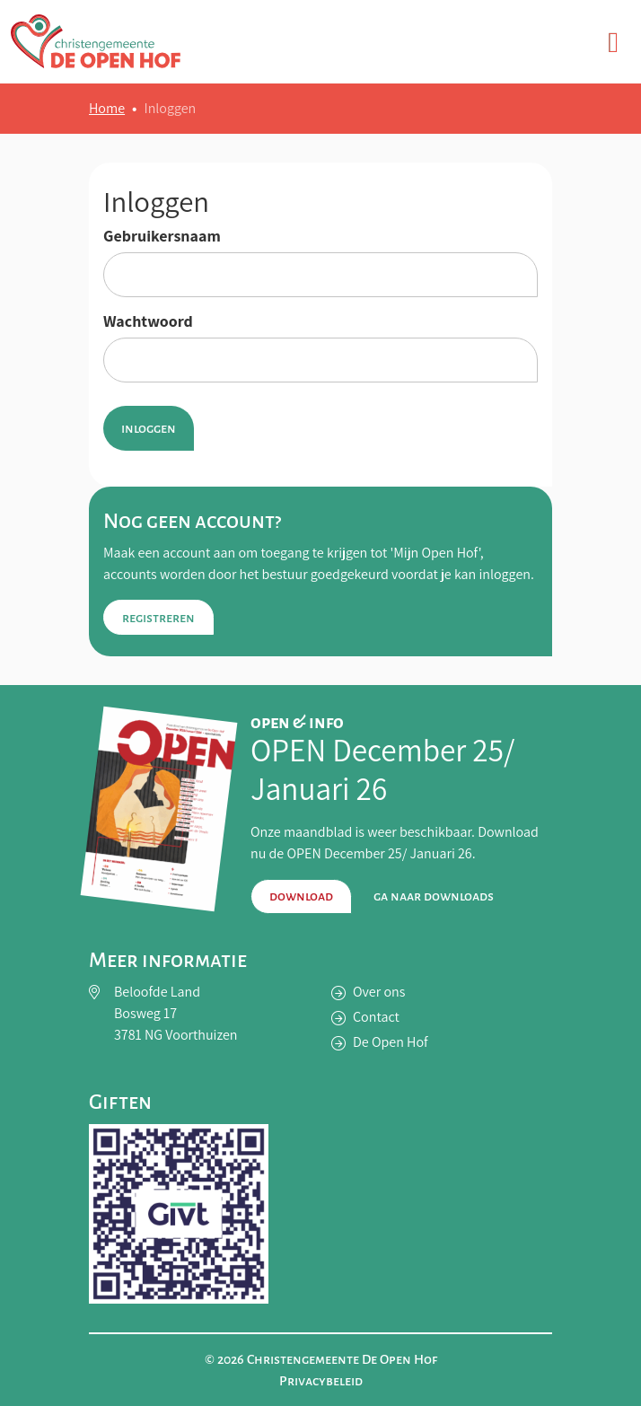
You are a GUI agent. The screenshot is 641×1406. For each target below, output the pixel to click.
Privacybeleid (321, 1381)
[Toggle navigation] (613, 41)
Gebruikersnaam (162, 236)
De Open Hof (390, 1042)
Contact (376, 1016)
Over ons (379, 991)
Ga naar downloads (433, 896)
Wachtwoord (148, 321)
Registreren (158, 618)
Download (301, 896)
